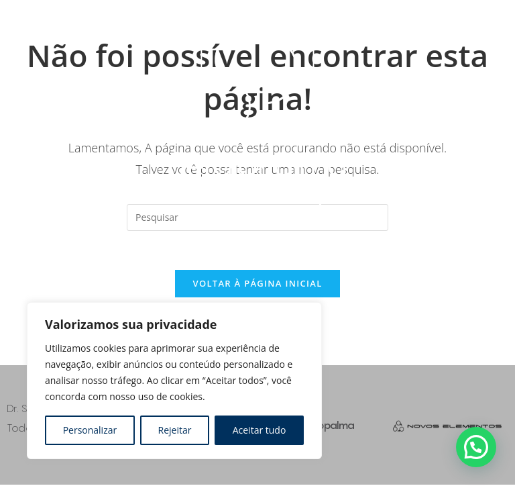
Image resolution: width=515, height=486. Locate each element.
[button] (476, 447)
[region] (174, 380)
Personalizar (90, 430)
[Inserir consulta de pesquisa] (257, 217)
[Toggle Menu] (389, 93)
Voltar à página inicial (257, 285)
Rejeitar (175, 430)
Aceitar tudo (259, 430)
